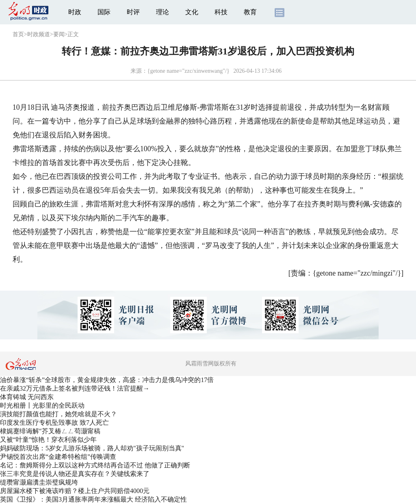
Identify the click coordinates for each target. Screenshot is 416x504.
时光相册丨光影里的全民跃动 (42, 405)
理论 (162, 12)
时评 (133, 12)
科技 (221, 12)
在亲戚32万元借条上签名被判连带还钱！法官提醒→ (75, 388)
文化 (191, 12)
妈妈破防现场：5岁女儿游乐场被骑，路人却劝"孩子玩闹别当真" (92, 448)
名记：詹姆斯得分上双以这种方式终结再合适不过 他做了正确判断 (95, 465)
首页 (18, 34)
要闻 (59, 34)
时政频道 (38, 34)
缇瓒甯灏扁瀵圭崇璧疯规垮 (39, 482)
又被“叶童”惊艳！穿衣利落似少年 (48, 439)
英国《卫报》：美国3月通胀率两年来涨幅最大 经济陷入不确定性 (93, 499)
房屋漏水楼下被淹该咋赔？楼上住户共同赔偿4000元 (75, 490)
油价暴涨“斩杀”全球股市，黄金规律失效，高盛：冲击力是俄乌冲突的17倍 (107, 379)
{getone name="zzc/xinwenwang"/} (188, 71)
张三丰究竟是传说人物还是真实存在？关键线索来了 (75, 473)
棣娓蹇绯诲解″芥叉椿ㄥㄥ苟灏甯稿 (50, 431)
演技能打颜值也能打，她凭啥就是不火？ (58, 414)
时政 (74, 12)
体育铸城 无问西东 (27, 396)
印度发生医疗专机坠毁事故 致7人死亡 (54, 422)
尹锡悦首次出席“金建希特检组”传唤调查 (58, 456)
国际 (104, 12)
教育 (250, 12)
